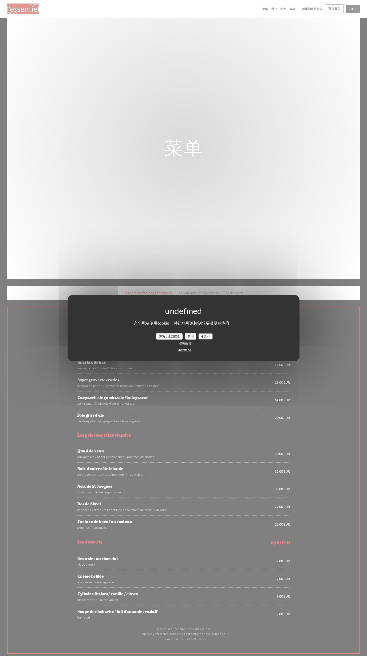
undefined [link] (184, 350)
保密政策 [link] (185, 343)
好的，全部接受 (169, 336)
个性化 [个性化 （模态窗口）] (205, 336)
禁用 (191, 336)
